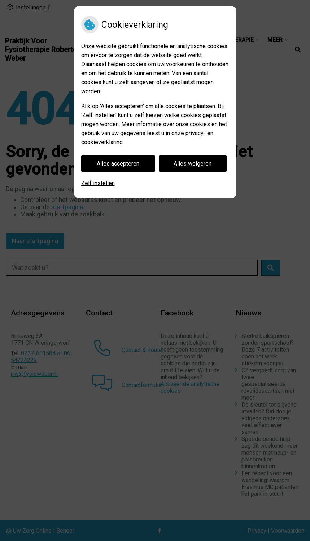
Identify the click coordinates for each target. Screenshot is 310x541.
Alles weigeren (192, 163)
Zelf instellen (98, 183)
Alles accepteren (118, 163)
